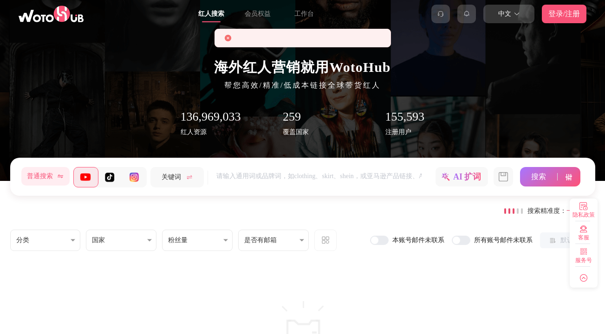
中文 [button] (509, 13)
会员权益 (258, 13)
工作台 (304, 13)
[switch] (379, 240)
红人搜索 (211, 13)
